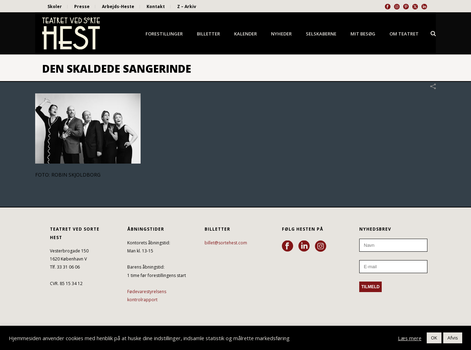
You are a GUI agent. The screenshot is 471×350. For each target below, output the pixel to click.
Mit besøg (362, 34)
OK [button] (434, 338)
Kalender (245, 34)
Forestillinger (164, 34)
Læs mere (409, 338)
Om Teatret (404, 34)
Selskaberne (321, 34)
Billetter (208, 34)
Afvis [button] (452, 338)
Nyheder (281, 34)
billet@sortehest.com (226, 243)
